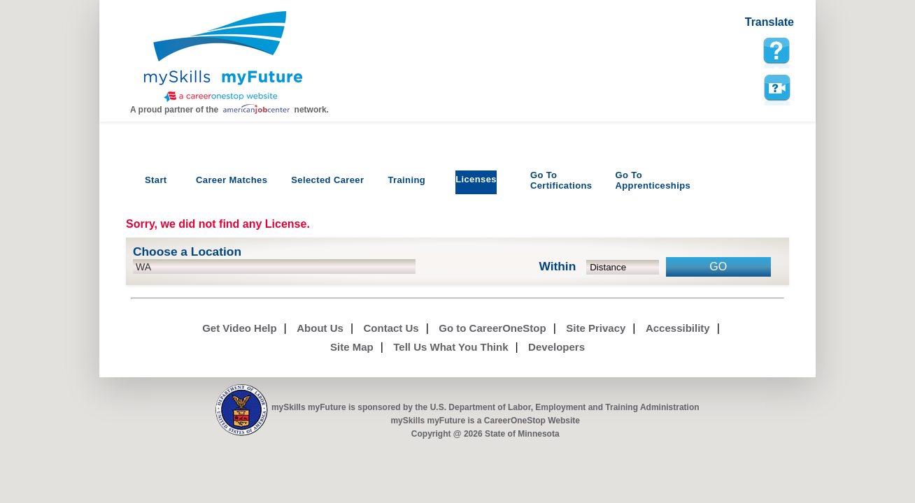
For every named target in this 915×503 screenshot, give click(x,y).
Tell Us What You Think (450, 347)
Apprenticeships (652, 180)
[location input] (274, 266)
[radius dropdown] (623, 267)
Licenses (476, 179)
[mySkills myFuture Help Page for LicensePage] (776, 51)
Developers (556, 347)
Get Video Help (239, 328)
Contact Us (391, 328)
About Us (320, 328)
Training (406, 180)
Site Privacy (595, 328)
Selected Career (327, 180)
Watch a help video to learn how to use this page (776, 88)
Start (156, 180)
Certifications (561, 180)
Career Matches (231, 180)
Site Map (352, 347)
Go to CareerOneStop (492, 328)
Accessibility (678, 328)
